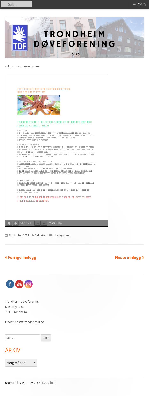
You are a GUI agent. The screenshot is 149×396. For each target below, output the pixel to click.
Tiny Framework (26, 382)
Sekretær (11, 66)
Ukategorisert (62, 235)
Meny (142, 4)
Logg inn (48, 382)
